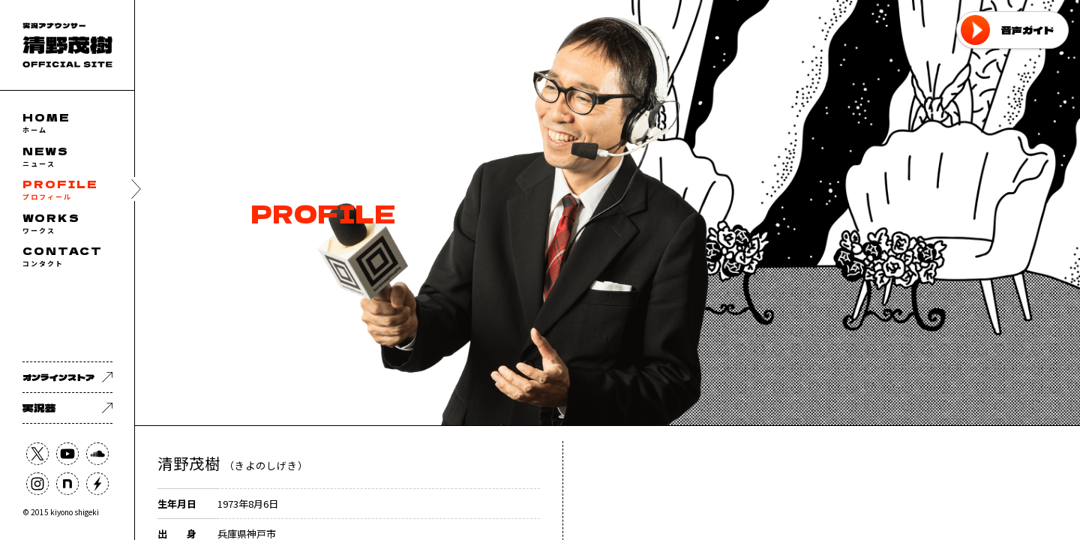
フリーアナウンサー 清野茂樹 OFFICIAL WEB (67, 45)
